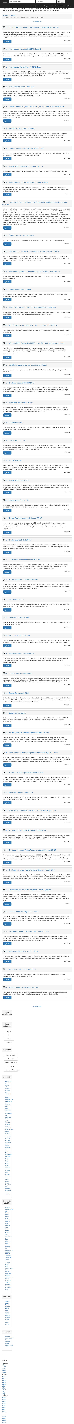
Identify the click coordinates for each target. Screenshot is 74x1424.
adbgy (4, 1388)
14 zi (8, 1039)
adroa (3, 1407)
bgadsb (4, 1378)
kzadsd (4, 1371)
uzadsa (4, 1415)
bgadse (4, 1384)
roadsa (4, 1397)
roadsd (4, 1403)
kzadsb (4, 1367)
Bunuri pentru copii (7, 1159)
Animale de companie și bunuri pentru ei (8, 1094)
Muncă (7, 1131)
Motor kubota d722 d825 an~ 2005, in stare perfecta (8, 1220)
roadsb (4, 1399)
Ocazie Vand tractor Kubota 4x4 (7, 1230)
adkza (3, 1365)
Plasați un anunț (36, 6)
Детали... (7, 41)
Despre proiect (48, 6)
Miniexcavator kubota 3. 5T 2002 (9, 1252)
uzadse (4, 1422)
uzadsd (4, 1420)
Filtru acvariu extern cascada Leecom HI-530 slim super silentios (7, 1317)
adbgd (4, 1390)
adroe (5, 2)
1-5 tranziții (10, 1066)
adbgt (3, 1386)
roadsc (4, 1401)
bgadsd (4, 1382)
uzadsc (4, 1418)
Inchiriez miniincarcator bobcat (9, 1338)
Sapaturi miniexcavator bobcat (9, 1276)
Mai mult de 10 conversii (11, 1070)
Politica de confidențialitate (63, 6)
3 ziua (9, 1031)
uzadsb (4, 1417)
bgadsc (4, 1380)
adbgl (3, 1394)
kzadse (4, 1372)
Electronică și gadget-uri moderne (8, 1085)
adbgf (3, 1392)
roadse (4, 1405)
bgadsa (4, 1376)
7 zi (9, 1035)
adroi (3, 1409)
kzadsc (4, 1369)
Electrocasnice (9, 1129)
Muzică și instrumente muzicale (8, 1154)
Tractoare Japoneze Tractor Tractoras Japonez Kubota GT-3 (8, 1261)
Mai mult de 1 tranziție (11, 1062)
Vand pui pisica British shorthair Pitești (7, 1305)
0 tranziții (10, 1059)
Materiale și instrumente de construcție (8, 1113)
